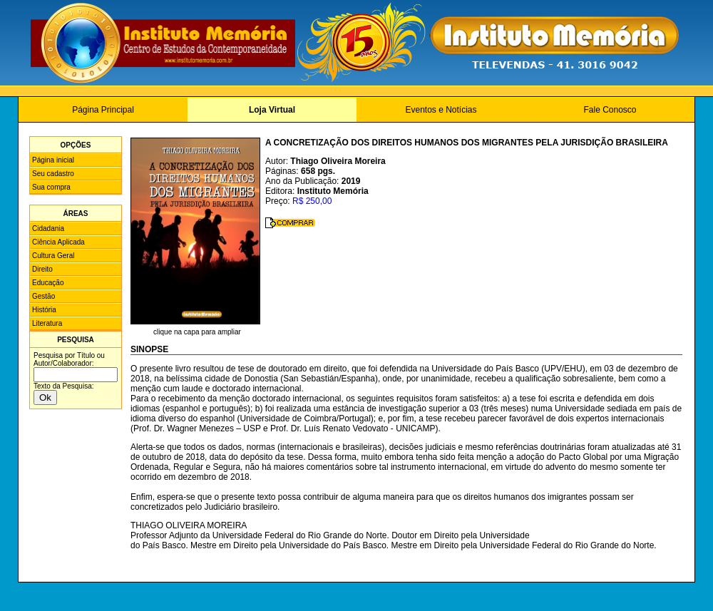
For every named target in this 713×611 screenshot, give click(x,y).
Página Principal (103, 110)
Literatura (47, 323)
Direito (42, 269)
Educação (47, 283)
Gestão (43, 296)
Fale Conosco (609, 110)
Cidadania (48, 228)
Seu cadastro (53, 174)
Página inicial (53, 160)
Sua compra (51, 187)
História (44, 310)
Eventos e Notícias (440, 110)
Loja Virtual (272, 110)
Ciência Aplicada (58, 242)
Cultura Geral (53, 256)
